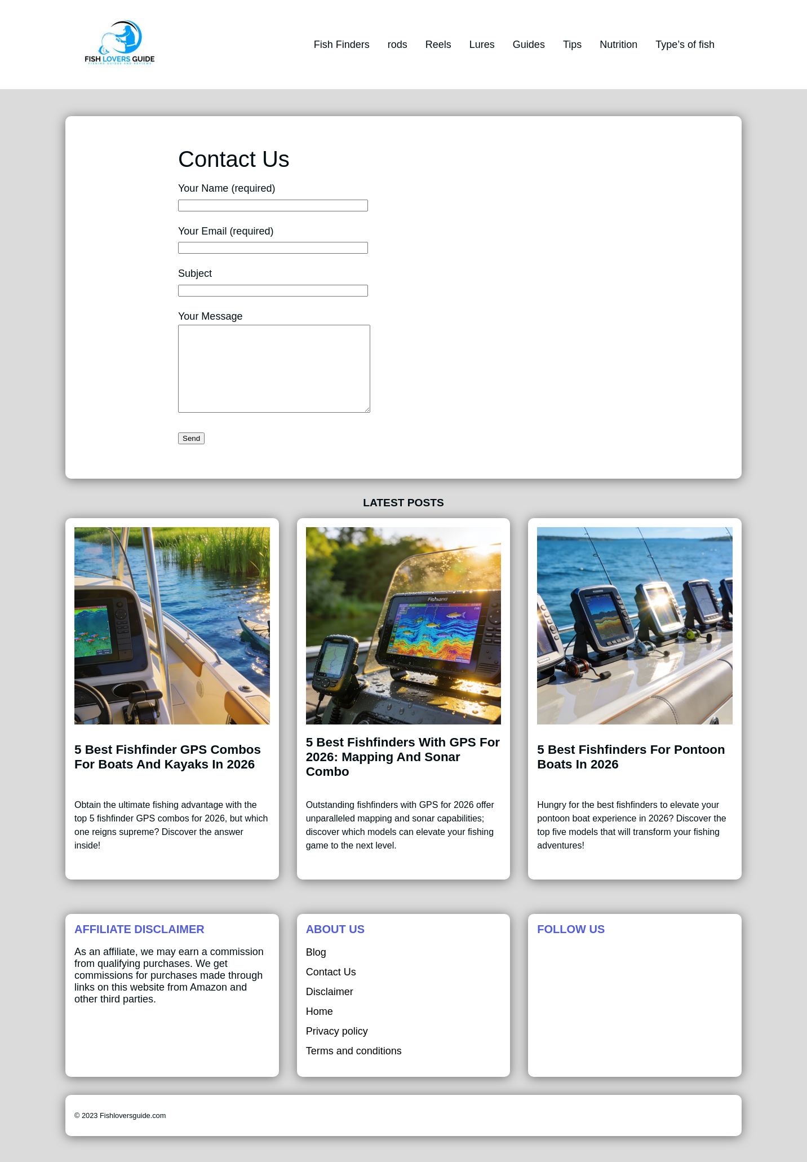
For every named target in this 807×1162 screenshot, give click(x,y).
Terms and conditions (354, 1067)
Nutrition (618, 44)
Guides (529, 44)
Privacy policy (337, 1048)
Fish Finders (342, 44)
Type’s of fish (685, 44)
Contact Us (331, 989)
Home (319, 1028)
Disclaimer (329, 1008)
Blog (316, 969)
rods (397, 44)
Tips (572, 44)
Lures (482, 44)
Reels (438, 44)
